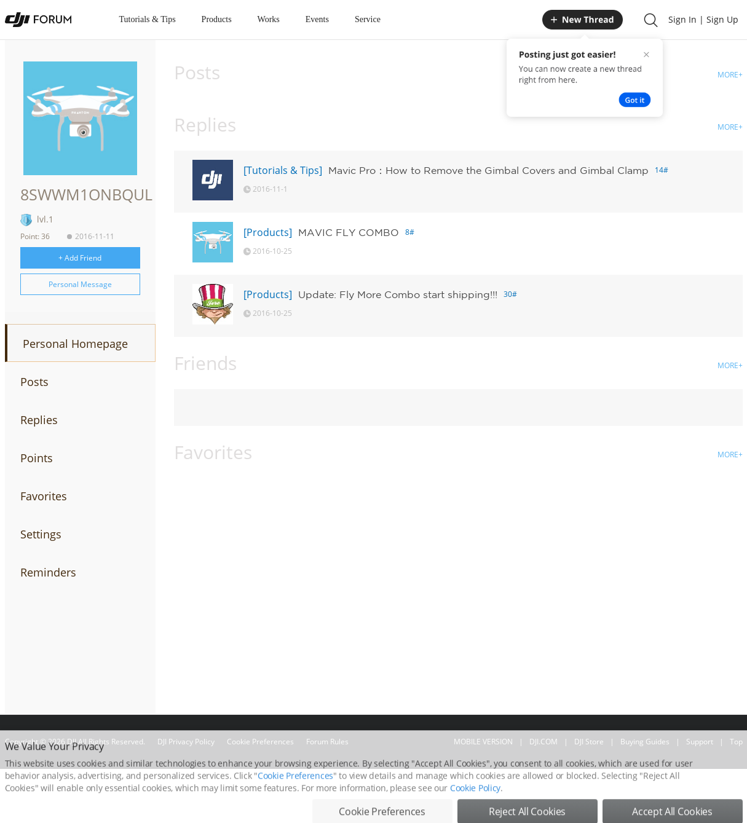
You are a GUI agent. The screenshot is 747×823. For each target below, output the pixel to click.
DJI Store (589, 741)
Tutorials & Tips (147, 19)
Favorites (43, 496)
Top (736, 741)
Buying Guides (645, 741)
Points (36, 458)
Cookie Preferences (260, 741)
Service (368, 19)
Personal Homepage (75, 343)
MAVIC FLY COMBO (348, 232)
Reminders (48, 572)
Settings (40, 534)
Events (317, 19)
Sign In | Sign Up (703, 19)
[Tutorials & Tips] (282, 170)
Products (217, 19)
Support (699, 741)
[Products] (267, 232)
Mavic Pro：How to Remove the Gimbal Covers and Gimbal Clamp (488, 170)
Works (269, 19)
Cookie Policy (475, 811)
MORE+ (730, 74)
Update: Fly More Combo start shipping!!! (397, 294)
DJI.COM (543, 741)
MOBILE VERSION (483, 741)
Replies (39, 419)
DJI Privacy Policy (186, 741)
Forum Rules (327, 741)
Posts (34, 381)
